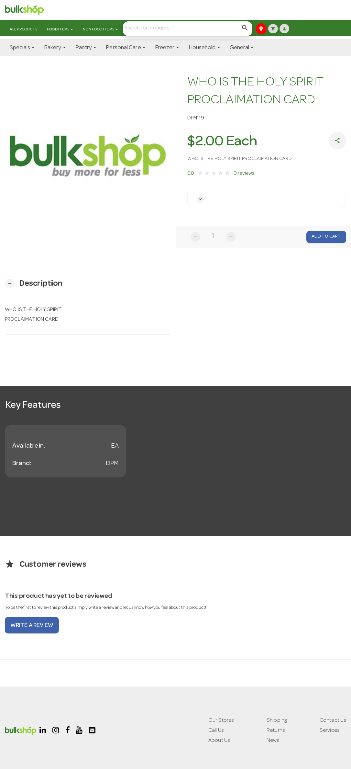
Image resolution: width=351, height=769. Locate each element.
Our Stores (220, 720)
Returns (275, 730)
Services (329, 730)
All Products (23, 30)
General (242, 48)
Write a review (31, 626)
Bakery (55, 48)
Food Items (60, 30)
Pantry (85, 48)
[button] (200, 199)
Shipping (276, 720)
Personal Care (125, 48)
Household (204, 48)
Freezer (167, 48)
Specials (22, 48)
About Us (218, 741)
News (272, 741)
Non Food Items (100, 30)
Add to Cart (326, 236)
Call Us (215, 730)
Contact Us (332, 720)
